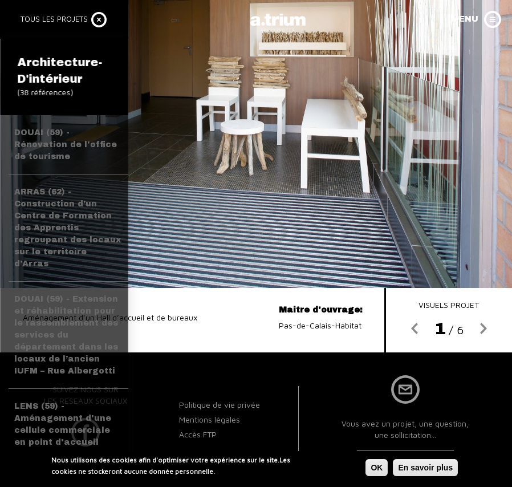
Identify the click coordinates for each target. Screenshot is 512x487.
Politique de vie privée (219, 404)
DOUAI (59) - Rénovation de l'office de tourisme (65, 144)
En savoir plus (425, 467)
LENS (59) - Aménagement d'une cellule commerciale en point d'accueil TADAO (62, 430)
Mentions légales (209, 419)
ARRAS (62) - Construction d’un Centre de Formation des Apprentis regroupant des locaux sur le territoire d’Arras (67, 228)
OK (377, 467)
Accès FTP (198, 434)
